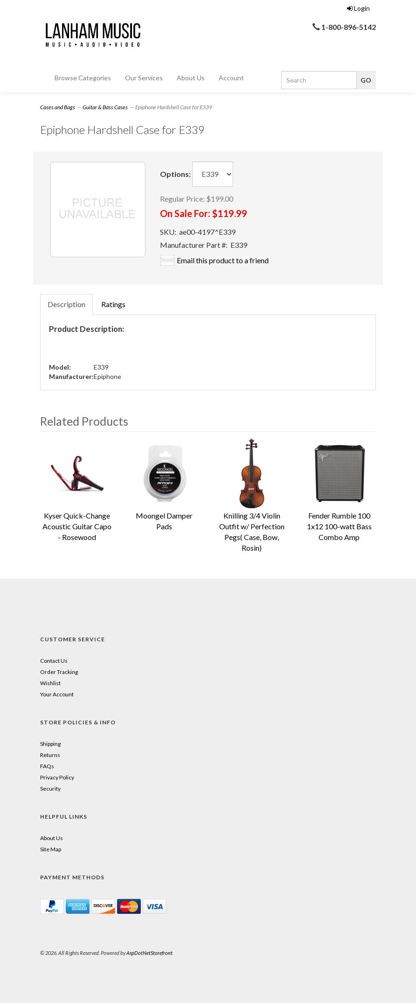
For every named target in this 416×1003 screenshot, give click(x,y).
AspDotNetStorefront (149, 953)
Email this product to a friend (223, 260)
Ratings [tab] (113, 304)
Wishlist (50, 683)
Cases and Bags (57, 107)
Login (358, 8)
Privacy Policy (57, 777)
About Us (191, 78)
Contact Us (54, 660)
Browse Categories (83, 78)
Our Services (144, 78)
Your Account (57, 694)
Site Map (50, 849)
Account (231, 78)
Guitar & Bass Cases (105, 107)
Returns (50, 754)
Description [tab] (66, 304)
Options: (175, 173)
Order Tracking (59, 671)
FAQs (47, 766)
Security (50, 788)
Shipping (50, 743)
